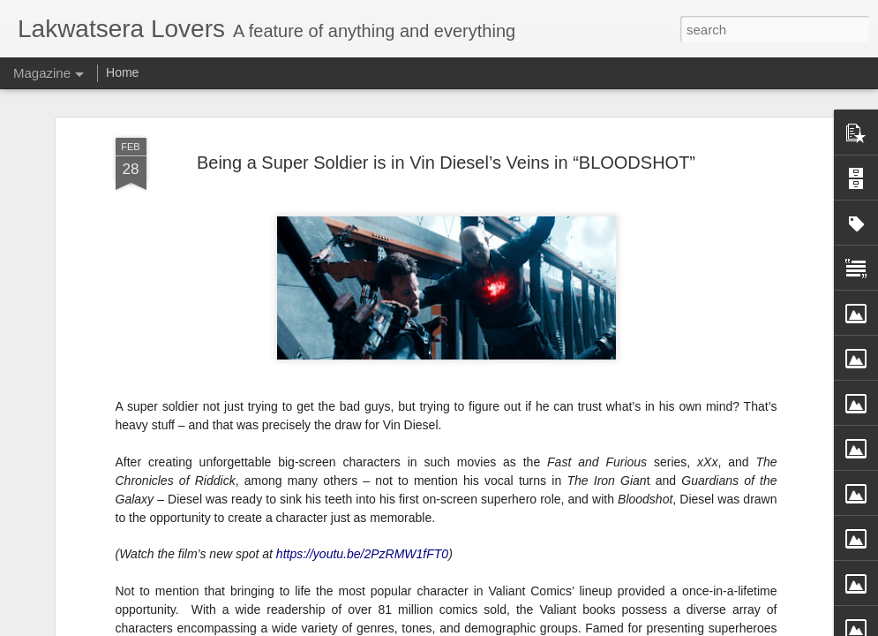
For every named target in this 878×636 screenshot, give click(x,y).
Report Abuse (569, 626)
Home (122, 72)
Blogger (518, 626)
